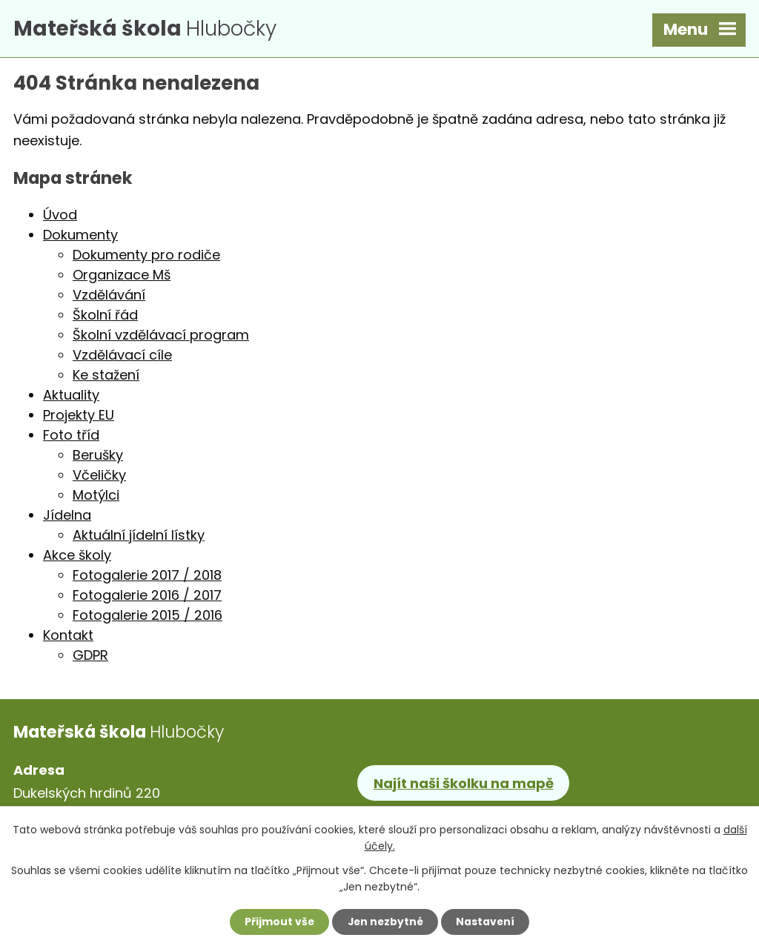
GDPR (90, 657)
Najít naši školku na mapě (464, 785)
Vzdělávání (109, 297)
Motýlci (96, 497)
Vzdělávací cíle (122, 357)
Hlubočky (150, 29)
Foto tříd (71, 437)
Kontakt (68, 637)
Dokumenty (80, 237)
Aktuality (71, 397)
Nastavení (487, 921)
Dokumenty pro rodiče (146, 257)
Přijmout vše (277, 921)
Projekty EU (78, 417)
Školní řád (105, 317)
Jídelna (67, 517)
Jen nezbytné (385, 921)
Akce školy (77, 557)
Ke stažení (106, 377)
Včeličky (99, 477)
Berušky (98, 457)
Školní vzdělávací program (161, 337)
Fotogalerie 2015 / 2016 (147, 617)
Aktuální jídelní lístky (139, 537)
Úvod (60, 217)
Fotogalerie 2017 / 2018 (147, 577)
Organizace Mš (121, 277)
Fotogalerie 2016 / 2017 (147, 597)
